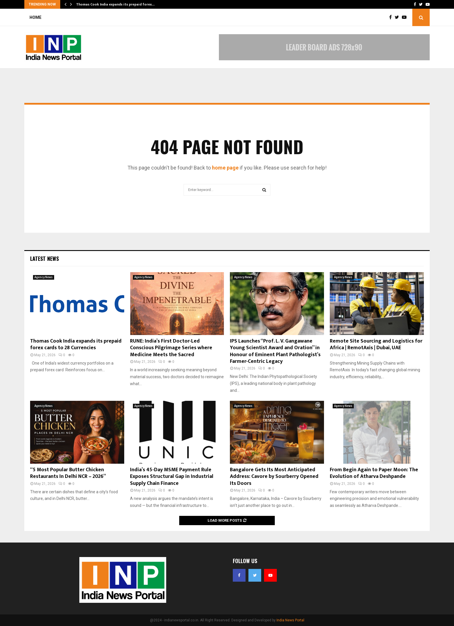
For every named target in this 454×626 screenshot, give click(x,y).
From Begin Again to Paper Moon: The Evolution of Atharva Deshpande (374, 473)
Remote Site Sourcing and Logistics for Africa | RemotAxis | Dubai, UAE (376, 344)
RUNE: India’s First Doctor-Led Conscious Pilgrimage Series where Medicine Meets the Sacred (171, 348)
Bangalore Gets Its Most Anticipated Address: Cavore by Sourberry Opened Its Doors (274, 476)
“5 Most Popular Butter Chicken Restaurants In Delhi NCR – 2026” (68, 473)
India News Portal (290, 620)
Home (35, 17)
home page (225, 168)
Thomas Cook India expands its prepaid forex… (115, 4)
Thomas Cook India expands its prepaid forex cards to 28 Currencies (76, 344)
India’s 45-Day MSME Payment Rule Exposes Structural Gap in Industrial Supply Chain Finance (171, 476)
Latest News (44, 258)
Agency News (43, 277)
